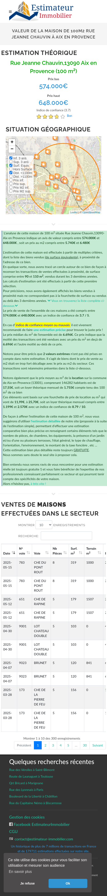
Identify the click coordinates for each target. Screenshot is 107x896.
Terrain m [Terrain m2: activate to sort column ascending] (91, 550)
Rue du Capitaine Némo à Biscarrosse (35, 803)
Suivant (98, 745)
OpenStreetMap (91, 212)
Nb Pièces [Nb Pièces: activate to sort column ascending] (57, 550)
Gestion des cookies (27, 817)
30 (85, 745)
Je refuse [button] (27, 883)
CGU (13, 831)
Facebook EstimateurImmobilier (41, 824)
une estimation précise (49, 330)
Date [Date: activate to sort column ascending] (6, 553)
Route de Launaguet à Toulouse (31, 776)
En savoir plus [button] (20, 872)
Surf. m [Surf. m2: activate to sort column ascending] (74, 550)
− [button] (12, 149)
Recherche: (55, 535)
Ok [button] (68, 883)
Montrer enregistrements (51, 524)
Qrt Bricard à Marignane (26, 783)
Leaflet (74, 212)
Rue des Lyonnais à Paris (26, 790)
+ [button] (12, 142)
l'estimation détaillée (45, 421)
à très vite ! (38, 484)
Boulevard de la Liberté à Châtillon (33, 796)
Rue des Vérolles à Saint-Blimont (32, 770)
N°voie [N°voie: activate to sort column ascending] (22, 550)
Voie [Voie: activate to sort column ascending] (37, 553)
